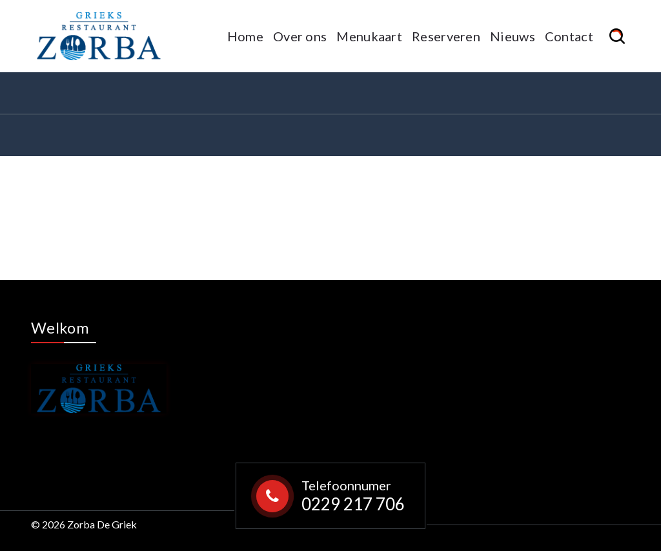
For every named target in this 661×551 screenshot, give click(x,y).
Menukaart (369, 36)
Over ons (300, 36)
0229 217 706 (353, 504)
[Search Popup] (619, 36)
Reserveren (446, 36)
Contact (569, 36)
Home (245, 36)
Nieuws (512, 36)
